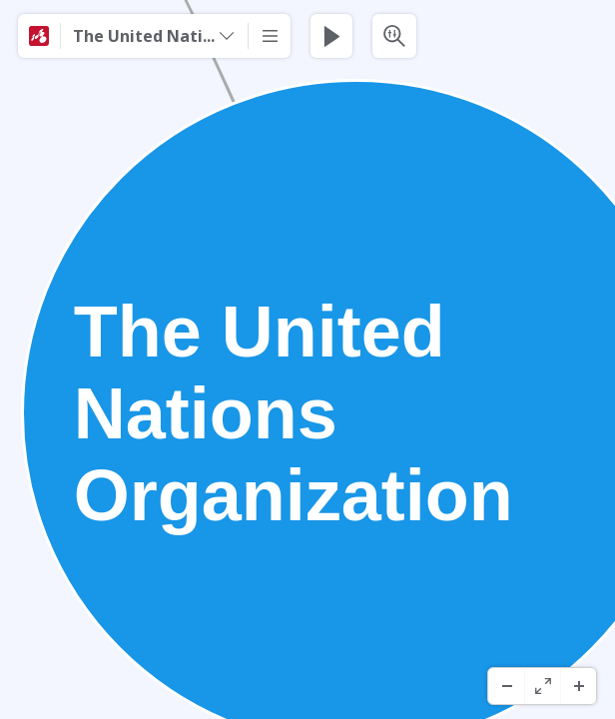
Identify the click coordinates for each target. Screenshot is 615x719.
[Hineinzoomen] (578, 686)
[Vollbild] (542, 686)
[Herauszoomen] (506, 686)
